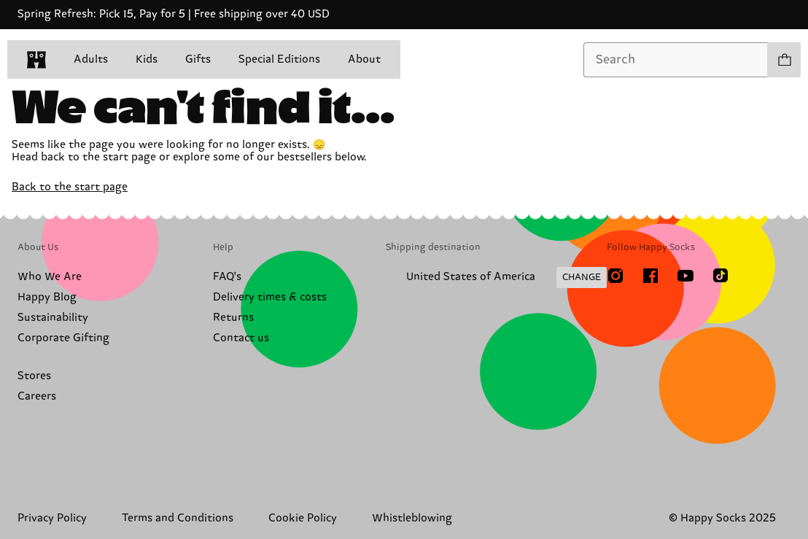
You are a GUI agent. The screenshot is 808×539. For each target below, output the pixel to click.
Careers (37, 396)
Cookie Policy (302, 518)
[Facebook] (650, 275)
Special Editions (279, 59)
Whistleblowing (412, 518)
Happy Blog (47, 297)
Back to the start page (70, 187)
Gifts (198, 59)
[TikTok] (720, 275)
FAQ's (227, 277)
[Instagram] (615, 275)
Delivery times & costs (270, 297)
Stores (34, 376)
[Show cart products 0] (784, 59)
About (364, 59)
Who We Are (50, 277)
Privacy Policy (52, 518)
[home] (36, 60)
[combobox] (675, 60)
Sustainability (53, 317)
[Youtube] (685, 275)
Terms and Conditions (177, 518)
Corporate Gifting (63, 338)
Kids (147, 59)
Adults (91, 59)
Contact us (241, 338)
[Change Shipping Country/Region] (496, 278)
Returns (233, 317)
